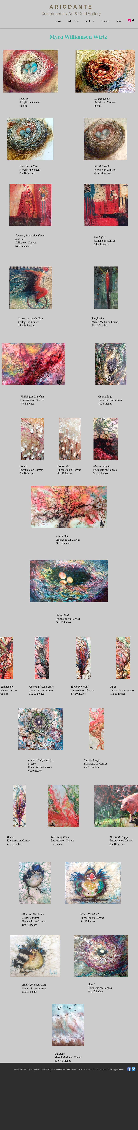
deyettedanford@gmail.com (112, 1070)
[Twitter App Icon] (133, 1069)
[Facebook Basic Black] (133, 20)
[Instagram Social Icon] (129, 20)
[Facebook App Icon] (129, 1069)
